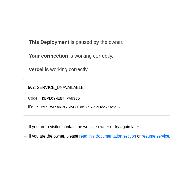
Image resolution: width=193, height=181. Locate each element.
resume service (155, 136)
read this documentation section (107, 136)
